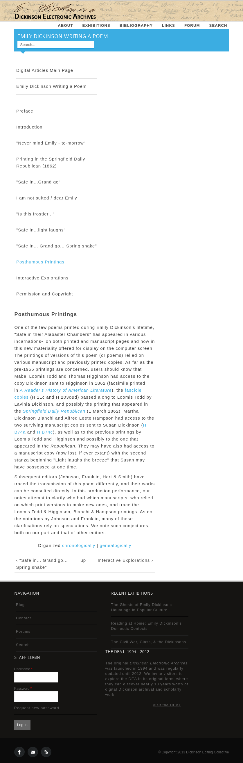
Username (23, 669)
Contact (23, 618)
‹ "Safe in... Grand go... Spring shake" (42, 564)
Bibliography (136, 25)
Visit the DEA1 (167, 705)
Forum (192, 25)
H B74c (45, 431)
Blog (20, 604)
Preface (24, 110)
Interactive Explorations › (125, 560)
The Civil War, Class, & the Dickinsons (148, 642)
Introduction (29, 126)
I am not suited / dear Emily (46, 197)
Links (168, 25)
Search (218, 25)
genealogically (115, 545)
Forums (23, 631)
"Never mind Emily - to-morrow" (51, 142)
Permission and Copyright (44, 293)
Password (23, 689)
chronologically (78, 545)
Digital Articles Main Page (44, 70)
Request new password (36, 708)
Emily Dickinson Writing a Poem (51, 86)
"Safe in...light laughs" (41, 229)
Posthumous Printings (40, 261)
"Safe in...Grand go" (38, 181)
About (65, 25)
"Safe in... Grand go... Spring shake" (56, 245)
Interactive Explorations (42, 277)
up (83, 560)
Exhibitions (96, 25)
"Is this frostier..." (35, 213)
